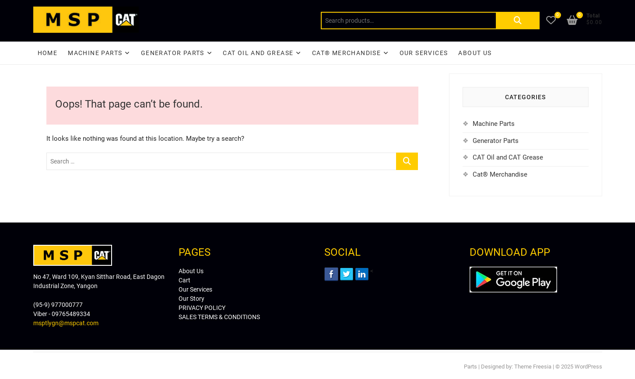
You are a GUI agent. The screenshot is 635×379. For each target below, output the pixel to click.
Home (48, 52)
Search (518, 20)
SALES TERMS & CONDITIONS (219, 316)
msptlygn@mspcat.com (65, 323)
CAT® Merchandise (346, 52)
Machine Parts (95, 52)
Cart (184, 280)
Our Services (424, 52)
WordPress (588, 366)
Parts (470, 366)
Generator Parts (172, 52)
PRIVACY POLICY (202, 307)
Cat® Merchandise (500, 174)
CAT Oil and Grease (258, 52)
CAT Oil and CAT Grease (508, 157)
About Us (474, 52)
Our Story (191, 298)
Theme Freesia (532, 366)
